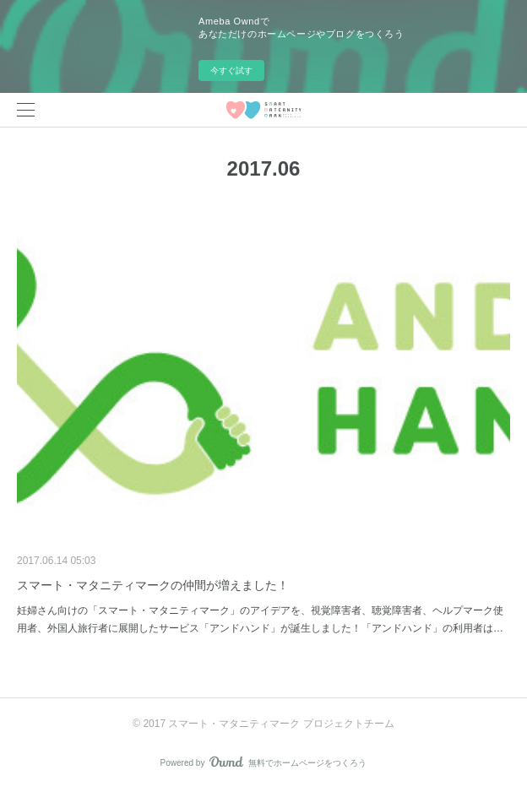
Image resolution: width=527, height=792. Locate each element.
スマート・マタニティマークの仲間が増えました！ (153, 585)
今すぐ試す (231, 70)
